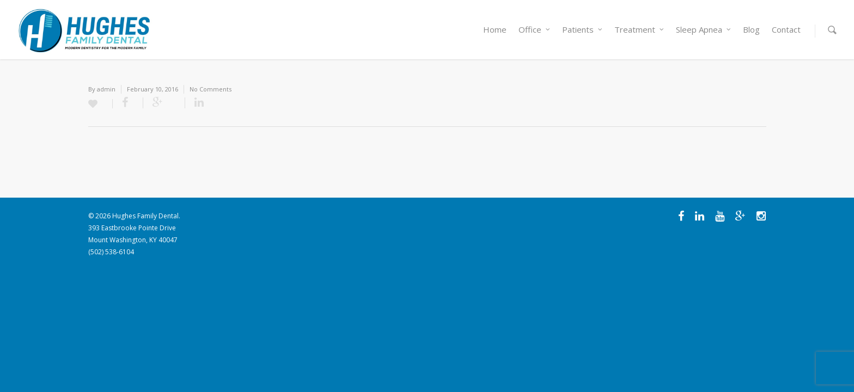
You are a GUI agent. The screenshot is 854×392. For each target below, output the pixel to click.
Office (534, 29)
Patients (582, 29)
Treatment (639, 29)
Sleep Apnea (704, 29)
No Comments (210, 89)
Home (495, 29)
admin (106, 89)
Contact (786, 29)
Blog (751, 29)
